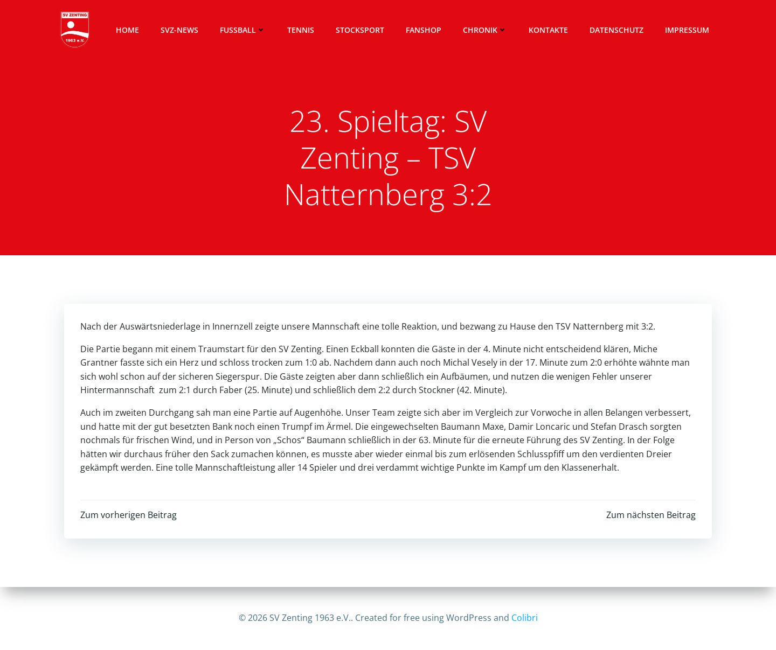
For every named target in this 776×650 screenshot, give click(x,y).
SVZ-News (179, 30)
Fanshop (423, 30)
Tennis (300, 30)
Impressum (687, 30)
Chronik (485, 30)
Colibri (524, 618)
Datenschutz (616, 30)
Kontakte (548, 30)
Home (127, 30)
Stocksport (360, 30)
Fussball (243, 30)
